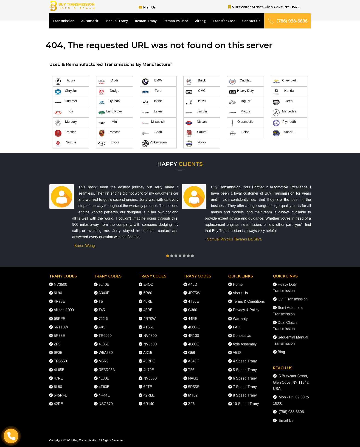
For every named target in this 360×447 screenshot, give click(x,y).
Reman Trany (146, 21)
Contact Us (251, 21)
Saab (152, 133)
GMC (195, 92)
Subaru (283, 133)
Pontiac (65, 133)
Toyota (108, 143)
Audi (108, 81)
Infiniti (152, 102)
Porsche (109, 133)
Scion (239, 133)
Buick (196, 81)
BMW (152, 81)
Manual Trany (116, 21)
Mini (108, 123)
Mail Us (149, 7)
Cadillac (240, 81)
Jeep (282, 102)
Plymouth (284, 123)
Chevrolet (284, 81)
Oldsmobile (241, 123)
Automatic (89, 21)
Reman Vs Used (176, 21)
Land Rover (110, 112)
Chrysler (66, 92)
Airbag (200, 21)
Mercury (66, 123)
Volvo (196, 143)
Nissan (196, 123)
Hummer (66, 102)
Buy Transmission (85, 440)
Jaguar (239, 102)
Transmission (63, 21)
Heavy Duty (241, 92)
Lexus (152, 112)
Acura (65, 81)
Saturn (196, 133)
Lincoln (196, 112)
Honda (283, 92)
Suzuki (65, 143)
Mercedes (284, 112)
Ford (151, 92)
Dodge (108, 92)
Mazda (239, 112)
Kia (64, 112)
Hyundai (109, 102)
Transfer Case (224, 21)
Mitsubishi (153, 123)
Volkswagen (154, 143)
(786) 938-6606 (287, 21)
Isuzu (196, 102)
